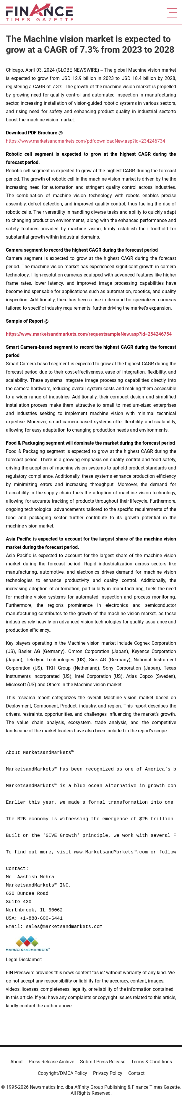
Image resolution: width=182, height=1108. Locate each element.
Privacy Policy (107, 1073)
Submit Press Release (102, 1061)
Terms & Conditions (151, 1061)
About (16, 1061)
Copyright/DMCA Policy (62, 1073)
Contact (136, 1073)
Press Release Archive (51, 1061)
